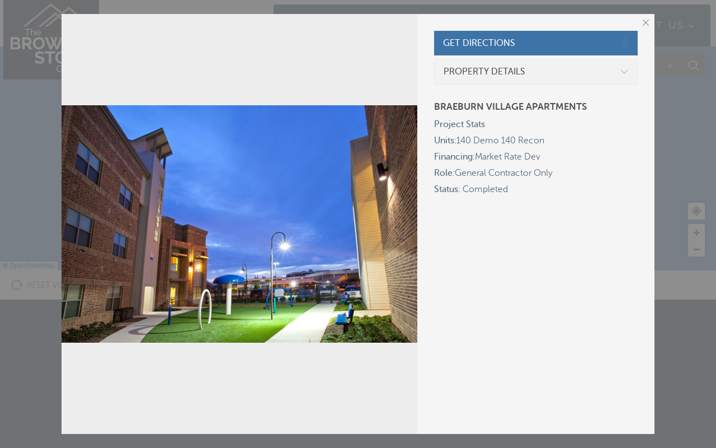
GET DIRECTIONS (479, 43)
